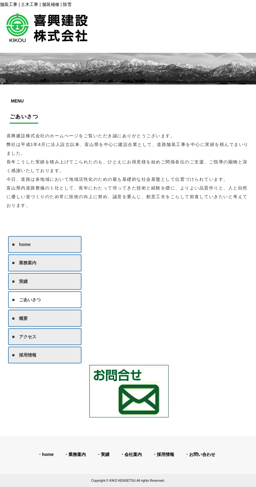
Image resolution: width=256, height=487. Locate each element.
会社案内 (133, 454)
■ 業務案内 (24, 262)
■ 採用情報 (24, 355)
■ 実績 (20, 281)
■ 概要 (20, 318)
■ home (21, 244)
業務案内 (77, 454)
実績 (105, 454)
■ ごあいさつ (26, 299)
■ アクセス (24, 336)
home (48, 454)
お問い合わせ (202, 454)
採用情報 (165, 454)
